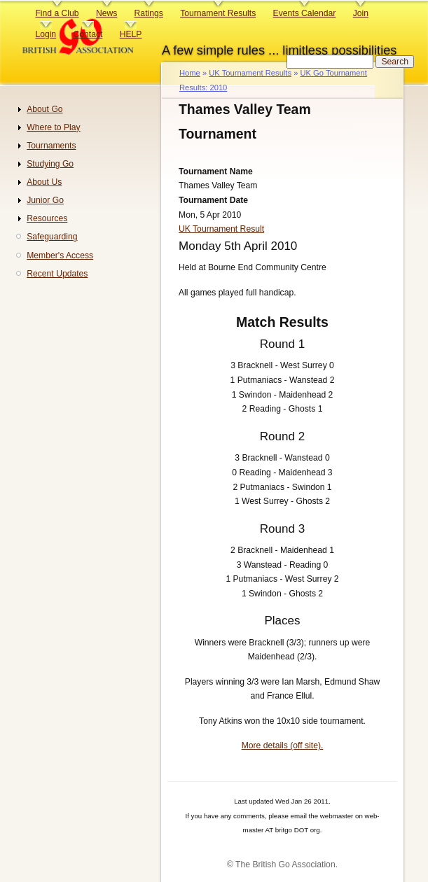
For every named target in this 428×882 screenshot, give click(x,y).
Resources (47, 218)
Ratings (148, 13)
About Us (44, 182)
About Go (44, 109)
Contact (87, 34)
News (106, 13)
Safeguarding (52, 236)
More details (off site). (283, 745)
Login (45, 34)
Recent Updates (57, 274)
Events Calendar (304, 13)
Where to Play (53, 127)
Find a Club (56, 13)
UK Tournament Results (250, 73)
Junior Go (45, 200)
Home (189, 73)
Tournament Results (218, 13)
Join (360, 13)
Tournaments (51, 145)
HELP (131, 34)
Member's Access (60, 255)
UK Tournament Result (221, 229)
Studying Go (50, 164)
